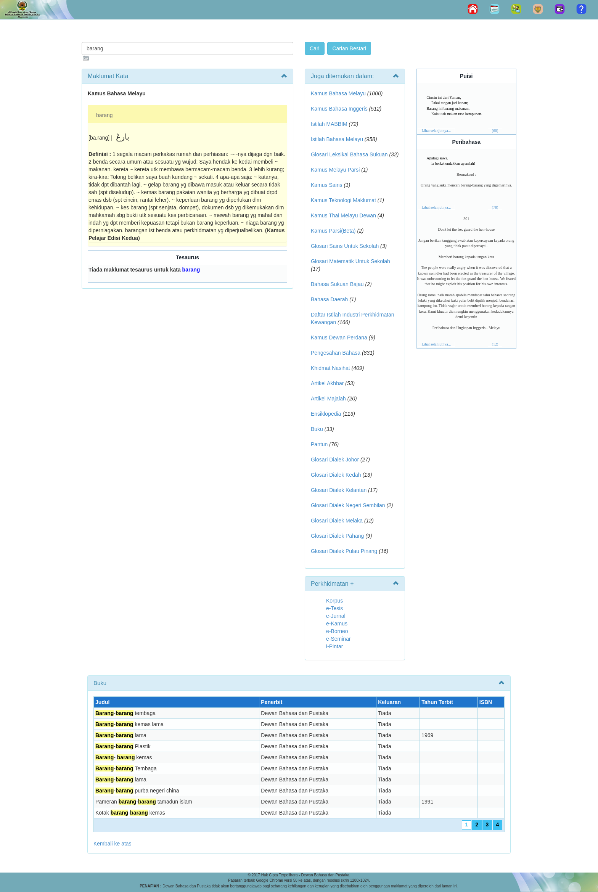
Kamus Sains (326, 185)
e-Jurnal (336, 616)
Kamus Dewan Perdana (339, 337)
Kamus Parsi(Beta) (333, 231)
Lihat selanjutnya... (436, 131)
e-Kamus (336, 623)
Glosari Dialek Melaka (337, 521)
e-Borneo (337, 631)
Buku (317, 429)
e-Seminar (338, 639)
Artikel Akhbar (327, 383)
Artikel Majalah (328, 398)
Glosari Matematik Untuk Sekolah (350, 261)
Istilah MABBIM (329, 124)
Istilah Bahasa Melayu (337, 139)
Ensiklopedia (326, 414)
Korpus (334, 601)
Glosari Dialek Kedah (336, 475)
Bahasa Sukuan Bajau (337, 284)
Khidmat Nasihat (330, 368)
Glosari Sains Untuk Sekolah (345, 246)
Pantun (319, 444)
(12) (495, 344)
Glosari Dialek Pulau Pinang (344, 551)
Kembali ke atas (112, 844)
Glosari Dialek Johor (335, 459)
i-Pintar (334, 646)
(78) (495, 207)
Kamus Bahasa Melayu (339, 93)
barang (104, 115)
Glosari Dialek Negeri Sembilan (348, 505)
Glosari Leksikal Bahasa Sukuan (349, 154)
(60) (495, 131)
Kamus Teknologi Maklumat (343, 200)
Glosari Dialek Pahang (337, 536)
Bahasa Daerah (329, 299)
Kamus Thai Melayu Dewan (343, 215)
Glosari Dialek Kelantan (339, 490)
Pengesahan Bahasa (335, 353)
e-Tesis (334, 608)
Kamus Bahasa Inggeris (339, 109)
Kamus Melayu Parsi (335, 170)
